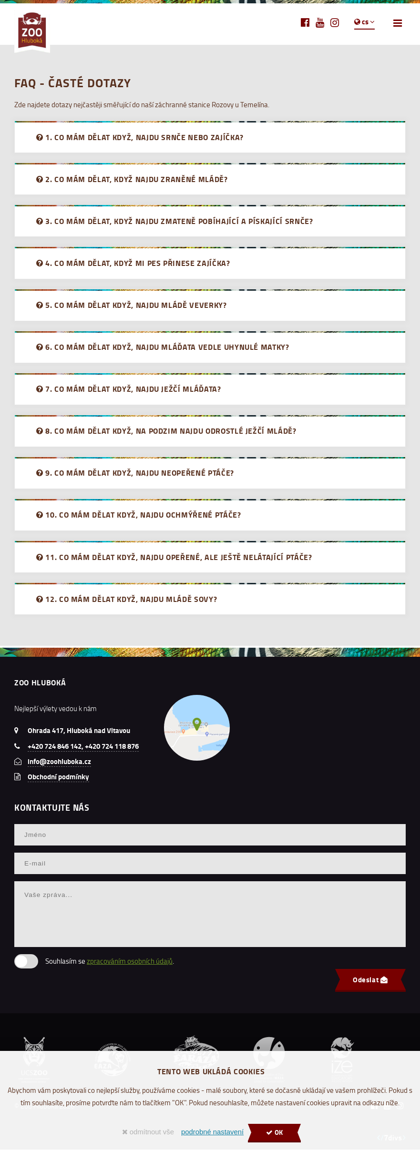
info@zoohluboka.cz (59, 762)
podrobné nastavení (212, 1132)
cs (364, 21)
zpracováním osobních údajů (130, 962)
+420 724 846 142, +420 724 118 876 (83, 747)
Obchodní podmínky (58, 778)
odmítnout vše (148, 1132)
